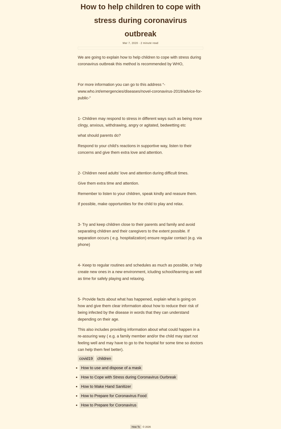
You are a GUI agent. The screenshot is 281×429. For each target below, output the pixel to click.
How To (136, 426)
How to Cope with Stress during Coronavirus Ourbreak (128, 377)
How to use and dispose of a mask (111, 368)
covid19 (86, 358)
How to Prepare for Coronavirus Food (114, 396)
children (104, 358)
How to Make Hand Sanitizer (106, 386)
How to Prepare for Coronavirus (108, 405)
